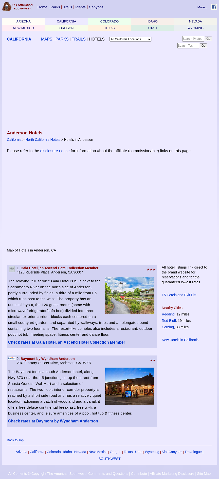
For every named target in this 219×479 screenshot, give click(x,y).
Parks (55, 7)
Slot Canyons (172, 452)
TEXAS (109, 28)
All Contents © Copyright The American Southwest (47, 474)
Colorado (54, 452)
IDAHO (152, 21)
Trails (67, 7)
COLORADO (109, 21)
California (14, 140)
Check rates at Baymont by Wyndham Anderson (53, 421)
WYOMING (195, 28)
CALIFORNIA (66, 21)
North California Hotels (42, 140)
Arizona (21, 452)
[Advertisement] (108, 90)
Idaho (67, 452)
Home (42, 7)
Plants (80, 7)
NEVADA (195, 21)
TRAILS (79, 39)
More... (202, 7)
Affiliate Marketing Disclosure (172, 474)
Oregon (115, 452)
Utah (139, 452)
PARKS (62, 39)
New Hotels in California (180, 340)
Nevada (80, 452)
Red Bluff (169, 321)
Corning (168, 327)
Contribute (139, 474)
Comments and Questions (108, 474)
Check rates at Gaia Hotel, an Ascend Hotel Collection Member (66, 342)
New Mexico (98, 452)
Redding (168, 314)
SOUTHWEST (109, 459)
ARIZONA (23, 21)
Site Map (204, 474)
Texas (128, 452)
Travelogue (193, 452)
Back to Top (15, 440)
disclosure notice (55, 151)
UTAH (152, 28)
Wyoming (152, 452)
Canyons (96, 7)
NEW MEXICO (23, 28)
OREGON (66, 28)
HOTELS (97, 39)
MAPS (46, 39)
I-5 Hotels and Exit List (179, 295)
